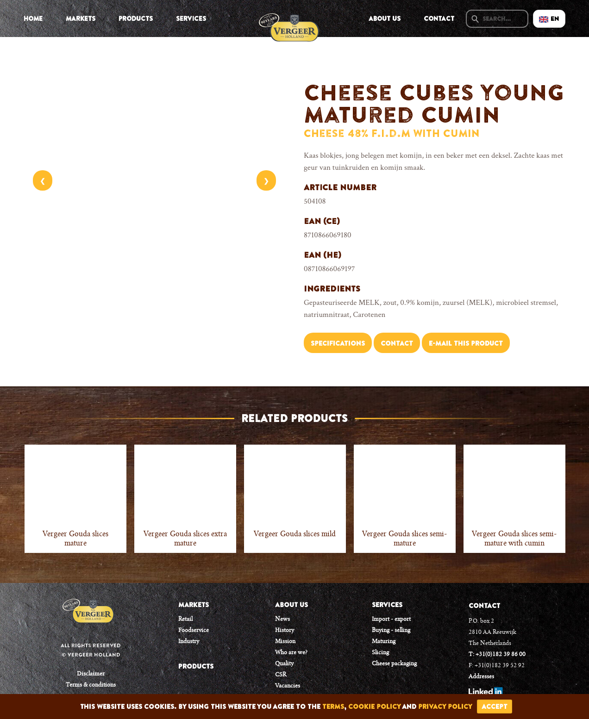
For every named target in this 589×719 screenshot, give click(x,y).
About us (385, 18)
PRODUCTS (195, 666)
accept (495, 706)
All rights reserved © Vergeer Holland (91, 650)
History (284, 630)
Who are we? (291, 653)
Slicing (380, 653)
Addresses (481, 677)
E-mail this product (466, 343)
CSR (280, 675)
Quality (284, 664)
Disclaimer (91, 674)
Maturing (383, 642)
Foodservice (193, 630)
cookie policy (374, 706)
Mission (285, 642)
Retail (185, 619)
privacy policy (445, 706)
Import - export (391, 619)
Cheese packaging (394, 664)
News (282, 619)
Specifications (338, 343)
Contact (439, 18)
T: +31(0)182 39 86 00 (497, 654)
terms (333, 706)
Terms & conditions (91, 685)
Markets (80, 18)
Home (33, 18)
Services (191, 18)
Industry (188, 642)
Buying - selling (391, 630)
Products (136, 18)
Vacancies (287, 686)
